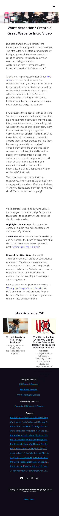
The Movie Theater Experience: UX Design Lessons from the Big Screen (29, 462)
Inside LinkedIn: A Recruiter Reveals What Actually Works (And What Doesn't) (29, 453)
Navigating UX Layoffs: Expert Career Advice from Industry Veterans (29, 457)
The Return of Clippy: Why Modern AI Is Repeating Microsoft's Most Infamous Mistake (29, 444)
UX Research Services (28, 384)
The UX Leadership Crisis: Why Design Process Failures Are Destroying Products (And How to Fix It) (29, 439)
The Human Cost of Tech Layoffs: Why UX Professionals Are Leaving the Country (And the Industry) (29, 448)
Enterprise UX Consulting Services (29, 406)
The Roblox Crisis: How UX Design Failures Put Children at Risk (29, 426)
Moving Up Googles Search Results (24, 288)
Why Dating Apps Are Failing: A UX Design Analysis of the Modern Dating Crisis (29, 430)
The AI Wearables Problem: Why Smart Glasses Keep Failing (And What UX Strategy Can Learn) (29, 435)
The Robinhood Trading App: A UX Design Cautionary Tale (29, 466)
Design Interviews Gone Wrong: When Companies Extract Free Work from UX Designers (29, 470)
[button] (54, 6)
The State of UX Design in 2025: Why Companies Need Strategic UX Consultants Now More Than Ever (29, 417)
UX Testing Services (28, 389)
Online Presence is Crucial (26, 246)
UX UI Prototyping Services (28, 395)
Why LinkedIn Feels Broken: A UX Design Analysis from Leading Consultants (29, 422)
